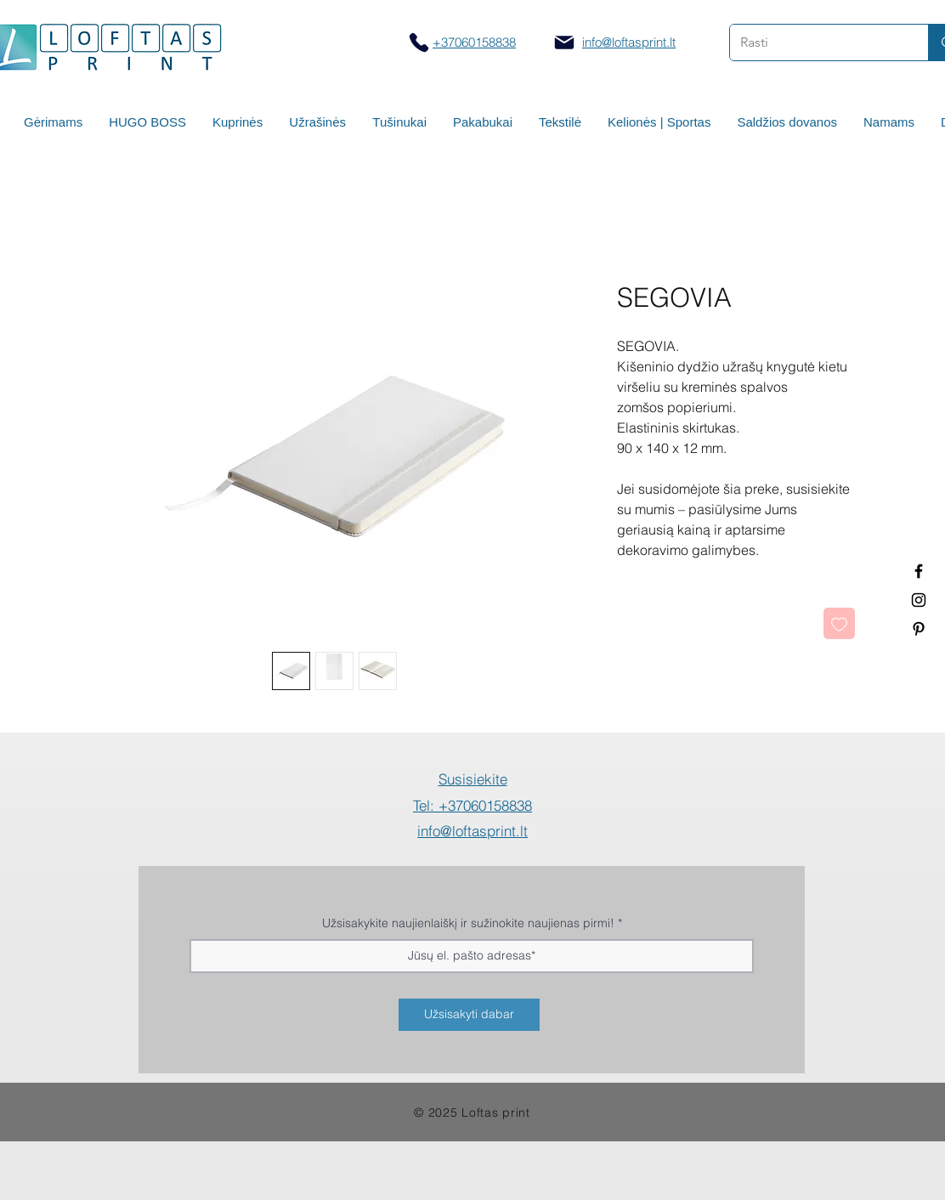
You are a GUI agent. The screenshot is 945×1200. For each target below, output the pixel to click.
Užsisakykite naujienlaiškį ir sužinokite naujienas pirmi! (468, 923)
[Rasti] (816, 42)
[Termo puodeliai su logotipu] (918, 571)
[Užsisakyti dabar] (469, 1015)
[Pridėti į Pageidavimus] (839, 623)
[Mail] (564, 42)
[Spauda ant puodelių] (918, 600)
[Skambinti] (418, 42)
